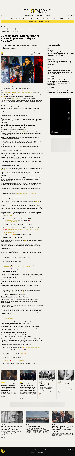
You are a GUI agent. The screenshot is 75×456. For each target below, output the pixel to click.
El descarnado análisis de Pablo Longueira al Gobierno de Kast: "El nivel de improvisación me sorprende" (8, 387)
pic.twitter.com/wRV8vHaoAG (23, 266)
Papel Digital (39, 15)
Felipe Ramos (3, 437)
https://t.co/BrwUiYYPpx (8, 232)
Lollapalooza (5, 110)
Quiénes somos (30, 449)
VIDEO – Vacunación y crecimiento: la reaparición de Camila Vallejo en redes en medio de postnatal (60, 72)
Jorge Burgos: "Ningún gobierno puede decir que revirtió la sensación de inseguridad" (11, 427)
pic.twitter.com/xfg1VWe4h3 (9, 259)
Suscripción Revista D (29, 15)
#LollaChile (25, 229)
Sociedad (61, 18)
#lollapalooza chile (33, 29)
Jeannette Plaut (28, 434)
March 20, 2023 (27, 234)
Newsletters (47, 15)
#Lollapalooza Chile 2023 (6, 31)
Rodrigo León (7, 53)
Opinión (32, 18)
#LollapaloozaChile (21, 193)
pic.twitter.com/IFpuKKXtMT (9, 318)
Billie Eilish (3, 169)
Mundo (38, 18)
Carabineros (41, 21)
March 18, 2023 (21, 294)
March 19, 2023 (19, 196)
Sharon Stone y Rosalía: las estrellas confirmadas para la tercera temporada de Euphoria (60, 92)
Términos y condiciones (40, 452)
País (12, 18)
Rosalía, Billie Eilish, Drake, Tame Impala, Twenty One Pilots (18, 92)
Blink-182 (3, 96)
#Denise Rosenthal (20, 29)
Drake (25, 240)
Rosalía (37, 201)
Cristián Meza (3, 396)
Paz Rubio (21, 398)
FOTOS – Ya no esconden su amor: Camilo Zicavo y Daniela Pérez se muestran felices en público (60, 62)
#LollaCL (37, 229)
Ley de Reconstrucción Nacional (31, 21)
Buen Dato (68, 18)
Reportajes (25, 18)
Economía (18, 18)
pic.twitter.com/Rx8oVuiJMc (33, 347)
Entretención (46, 18)
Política (6, 18)
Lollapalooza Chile (5, 86)
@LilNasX (21, 353)
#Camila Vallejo (11, 29)
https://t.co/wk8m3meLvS (22, 291)
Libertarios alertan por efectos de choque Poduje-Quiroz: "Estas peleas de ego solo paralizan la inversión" (62, 428)
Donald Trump (47, 21)
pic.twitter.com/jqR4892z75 (32, 193)
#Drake (26, 29)
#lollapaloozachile (7, 266)
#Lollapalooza (10, 229)
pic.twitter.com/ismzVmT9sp (9, 354)
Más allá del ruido (64, 384)
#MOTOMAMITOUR (11, 220)
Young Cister (22, 131)
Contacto (37, 449)
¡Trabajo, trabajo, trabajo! (44, 384)
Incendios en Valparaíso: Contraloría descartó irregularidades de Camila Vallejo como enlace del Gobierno (60, 53)
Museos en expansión (33, 426)
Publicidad (32, 452)
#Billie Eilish (3, 29)
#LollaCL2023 (31, 229)
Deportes (54, 18)
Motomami (9, 215)
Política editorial (45, 449)
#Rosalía (15, 31)
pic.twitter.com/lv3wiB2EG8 (17, 360)
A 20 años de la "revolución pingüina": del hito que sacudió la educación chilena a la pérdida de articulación (27, 387)
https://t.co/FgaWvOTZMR (11, 221)
